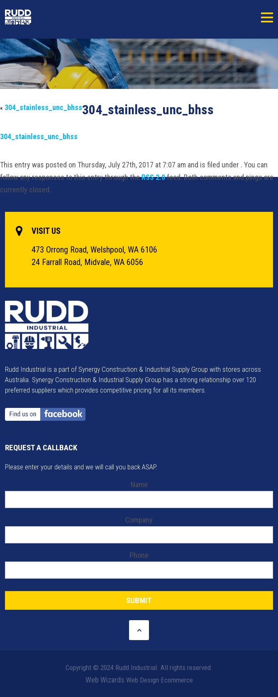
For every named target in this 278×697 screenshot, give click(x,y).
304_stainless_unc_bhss (43, 107)
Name (139, 484)
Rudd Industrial (37, 17)
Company (139, 519)
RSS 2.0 (153, 177)
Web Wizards (104, 679)
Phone (139, 555)
